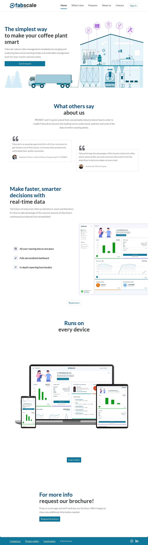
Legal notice (49, 541)
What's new (77, 5)
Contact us (15, 541)
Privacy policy (32, 541)
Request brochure (50, 519)
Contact (120, 5)
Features (92, 5)
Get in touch (25, 63)
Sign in (133, 5)
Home (64, 5)
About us (106, 5)
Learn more (74, 460)
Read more (74, 303)
